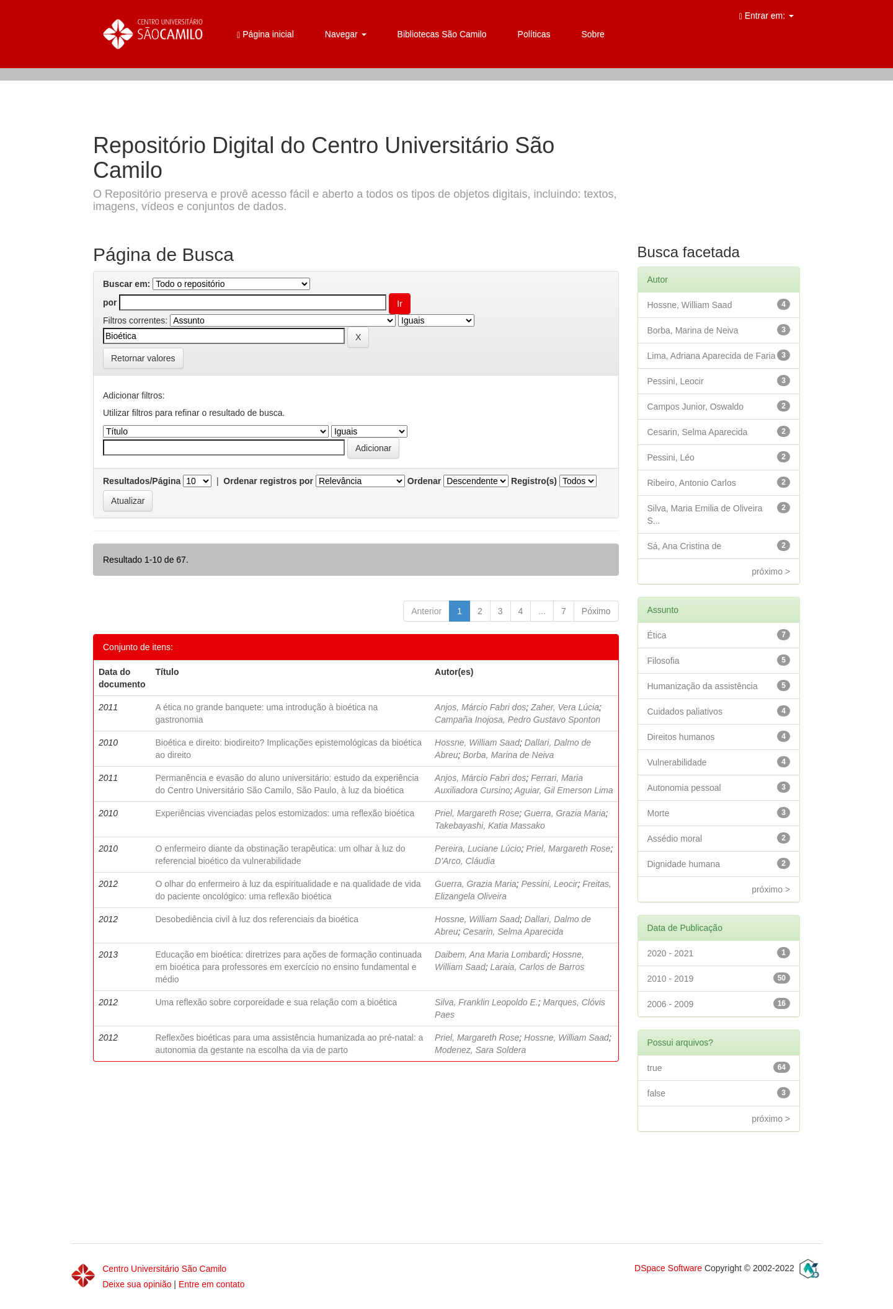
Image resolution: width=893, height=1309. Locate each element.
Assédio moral (675, 839)
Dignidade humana (684, 864)
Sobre (592, 34)
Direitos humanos (681, 737)
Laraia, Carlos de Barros (537, 967)
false (656, 1093)
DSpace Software (668, 1268)
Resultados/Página (141, 481)
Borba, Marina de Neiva (508, 755)
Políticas (534, 34)
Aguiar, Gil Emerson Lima (564, 790)
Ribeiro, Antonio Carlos (691, 483)
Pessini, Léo (671, 457)
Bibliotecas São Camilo (442, 34)
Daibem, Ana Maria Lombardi (491, 954)
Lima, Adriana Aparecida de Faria (711, 356)
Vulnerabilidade (677, 762)
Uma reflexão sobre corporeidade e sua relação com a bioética (276, 1002)
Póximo (596, 611)
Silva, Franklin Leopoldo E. (486, 1002)
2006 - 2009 (670, 1004)
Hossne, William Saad (477, 742)
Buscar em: (126, 284)
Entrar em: (766, 16)
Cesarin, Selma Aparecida (513, 932)
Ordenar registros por (268, 481)
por (110, 302)
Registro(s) (534, 481)
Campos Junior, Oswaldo (695, 407)
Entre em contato (212, 1284)
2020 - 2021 (670, 953)
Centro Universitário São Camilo (164, 1269)
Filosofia (663, 661)
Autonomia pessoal (684, 788)
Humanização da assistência (702, 686)
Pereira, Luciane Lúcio (478, 848)
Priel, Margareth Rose (477, 813)
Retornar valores (143, 358)
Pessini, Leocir (549, 884)
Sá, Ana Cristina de (684, 546)
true (654, 1068)
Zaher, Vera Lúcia (565, 707)
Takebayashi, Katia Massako (490, 826)
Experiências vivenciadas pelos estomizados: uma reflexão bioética (284, 813)
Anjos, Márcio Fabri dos (480, 707)
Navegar (346, 34)
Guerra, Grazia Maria (564, 813)
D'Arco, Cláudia (465, 861)
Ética (657, 635)
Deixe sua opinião (136, 1284)
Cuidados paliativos (684, 711)
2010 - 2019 (670, 979)
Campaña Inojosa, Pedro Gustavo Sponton (517, 720)
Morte (658, 813)
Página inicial (265, 34)
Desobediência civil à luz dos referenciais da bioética (256, 919)
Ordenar (424, 481)
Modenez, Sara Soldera (480, 1050)
